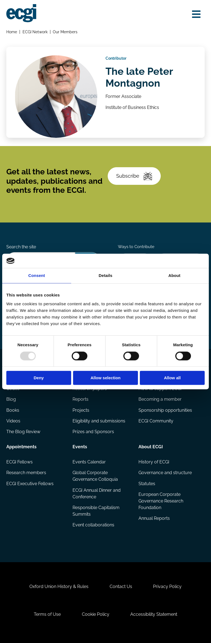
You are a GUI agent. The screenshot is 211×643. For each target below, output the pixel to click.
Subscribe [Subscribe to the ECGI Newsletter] (134, 176)
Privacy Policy (167, 586)
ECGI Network (35, 31)
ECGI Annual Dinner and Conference (97, 493)
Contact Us (121, 586)
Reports (80, 399)
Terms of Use (47, 614)
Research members (26, 472)
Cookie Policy (95, 614)
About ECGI (150, 446)
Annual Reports (154, 518)
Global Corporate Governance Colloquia (95, 476)
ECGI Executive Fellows (30, 483)
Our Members (65, 31)
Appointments (21, 446)
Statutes (146, 483)
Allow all (172, 378)
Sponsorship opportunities (165, 410)
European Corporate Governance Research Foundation (160, 501)
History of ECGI (153, 462)
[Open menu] (196, 14)
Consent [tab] (36, 275)
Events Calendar (89, 462)
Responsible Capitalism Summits (96, 511)
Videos (13, 421)
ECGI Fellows (19, 462)
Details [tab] (105, 275)
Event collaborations (93, 524)
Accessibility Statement (153, 614)
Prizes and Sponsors (93, 431)
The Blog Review (23, 431)
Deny (39, 378)
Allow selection (105, 378)
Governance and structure (165, 472)
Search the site (21, 246)
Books (12, 410)
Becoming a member (160, 399)
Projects (81, 410)
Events (80, 446)
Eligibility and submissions (99, 421)
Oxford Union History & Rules (58, 586)
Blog (11, 399)
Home (11, 31)
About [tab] (174, 275)
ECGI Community (155, 421)
